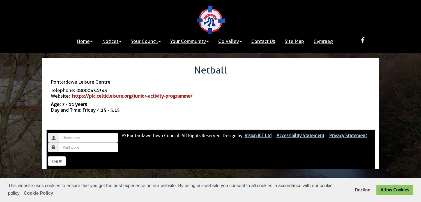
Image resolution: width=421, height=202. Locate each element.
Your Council (146, 41)
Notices (111, 41)
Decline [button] (362, 189)
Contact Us (263, 41)
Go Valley (230, 41)
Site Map (294, 41)
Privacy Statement (348, 135)
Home (85, 41)
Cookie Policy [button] (38, 193)
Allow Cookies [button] (395, 189)
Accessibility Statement (300, 135)
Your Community (189, 41)
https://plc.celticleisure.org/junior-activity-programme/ (132, 96)
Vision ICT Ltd (258, 135)
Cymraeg (323, 41)
